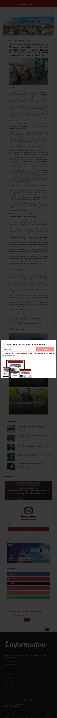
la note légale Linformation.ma (21, 353)
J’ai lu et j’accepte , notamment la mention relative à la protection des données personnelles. (28, 354)
